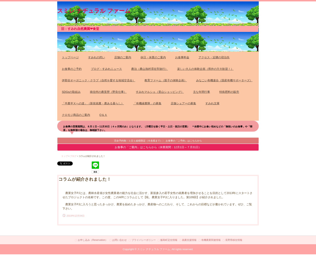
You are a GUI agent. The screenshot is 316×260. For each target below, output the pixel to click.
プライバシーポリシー (144, 240)
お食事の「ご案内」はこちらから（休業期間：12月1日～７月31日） (158, 147)
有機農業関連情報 (211, 240)
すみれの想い (96, 57)
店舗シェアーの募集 (183, 103)
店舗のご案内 (122, 57)
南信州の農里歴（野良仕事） (108, 91)
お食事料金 (182, 57)
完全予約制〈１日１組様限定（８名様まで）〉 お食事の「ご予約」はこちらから (158, 140)
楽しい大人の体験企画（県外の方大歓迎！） (205, 68)
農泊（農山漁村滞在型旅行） (149, 68)
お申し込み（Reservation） (93, 240)
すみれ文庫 (212, 103)
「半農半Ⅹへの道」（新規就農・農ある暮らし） (93, 103)
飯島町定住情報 (168, 240)
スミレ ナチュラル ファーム (93, 10)
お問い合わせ (119, 240)
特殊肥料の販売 (229, 91)
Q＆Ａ (103, 114)
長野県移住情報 (233, 240)
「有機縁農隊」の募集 (147, 103)
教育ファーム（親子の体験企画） (165, 80)
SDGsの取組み (71, 91)
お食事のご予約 (72, 68)
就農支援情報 (189, 240)
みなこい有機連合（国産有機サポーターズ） (224, 80)
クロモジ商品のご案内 (76, 114)
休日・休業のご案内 (153, 57)
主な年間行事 (201, 91)
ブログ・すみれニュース (106, 68)
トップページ (70, 57)
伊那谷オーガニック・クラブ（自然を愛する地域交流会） (98, 80)
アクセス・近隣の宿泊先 (214, 57)
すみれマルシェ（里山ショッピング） (160, 91)
